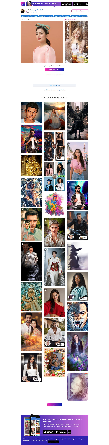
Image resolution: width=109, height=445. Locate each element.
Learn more (44, 440)
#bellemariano (25, 16)
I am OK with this (53, 442)
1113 (35, 12)
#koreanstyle (57, 16)
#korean (50, 16)
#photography (75, 16)
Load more (54, 405)
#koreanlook (42, 16)
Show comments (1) (54, 85)
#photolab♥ (66, 16)
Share (80, 11)
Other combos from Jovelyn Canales (54, 90)
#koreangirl (34, 16)
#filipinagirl (84, 16)
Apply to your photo (54, 69)
